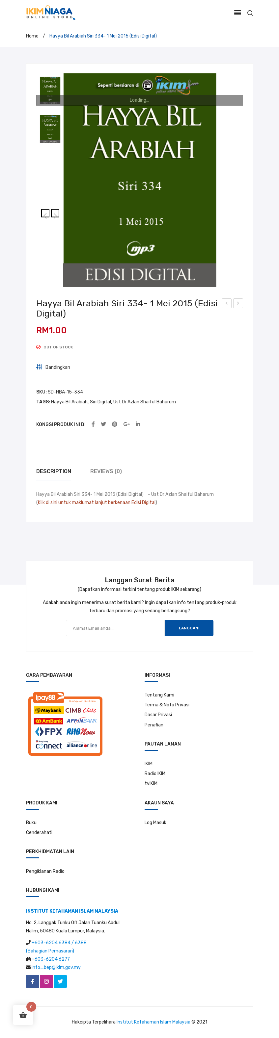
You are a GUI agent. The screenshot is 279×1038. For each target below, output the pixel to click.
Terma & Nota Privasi (167, 705)
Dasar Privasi (158, 715)
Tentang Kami (159, 695)
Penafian (154, 725)
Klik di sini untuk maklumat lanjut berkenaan (84, 502)
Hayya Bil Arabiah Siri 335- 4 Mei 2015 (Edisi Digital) (238, 304)
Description (53, 471)
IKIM (149, 764)
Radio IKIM (155, 773)
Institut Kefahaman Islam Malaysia (153, 1022)
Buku (31, 822)
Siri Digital (100, 402)
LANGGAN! (189, 628)
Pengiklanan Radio (45, 871)
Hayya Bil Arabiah (69, 402)
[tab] (53, 471)
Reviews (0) (106, 471)
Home (32, 36)
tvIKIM (151, 783)
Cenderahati (39, 832)
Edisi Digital (143, 502)
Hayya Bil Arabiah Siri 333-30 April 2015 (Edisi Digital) (227, 304)
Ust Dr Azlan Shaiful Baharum (144, 402)
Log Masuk (155, 822)
